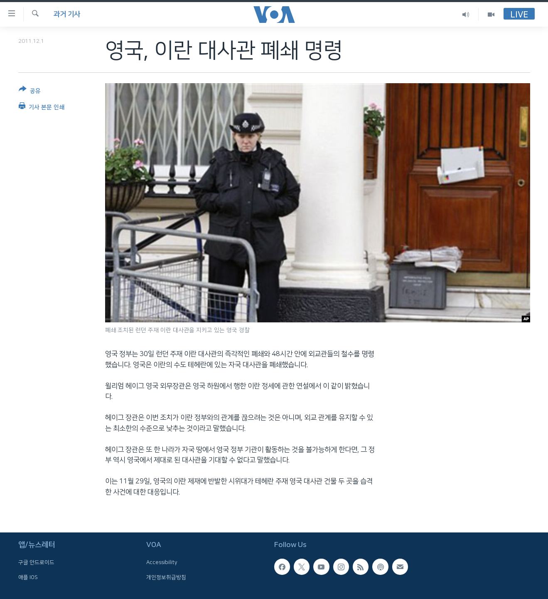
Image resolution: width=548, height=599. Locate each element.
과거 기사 (67, 14)
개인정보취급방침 (166, 577)
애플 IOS (28, 577)
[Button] (30, 91)
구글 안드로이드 (36, 562)
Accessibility (161, 562)
